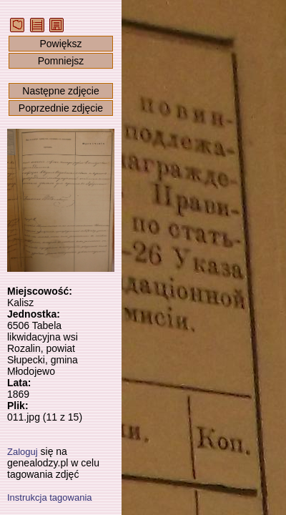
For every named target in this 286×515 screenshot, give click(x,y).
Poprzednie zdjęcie (61, 108)
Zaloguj (22, 451)
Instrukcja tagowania (49, 497)
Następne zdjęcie (60, 91)
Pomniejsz (61, 61)
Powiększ (60, 43)
